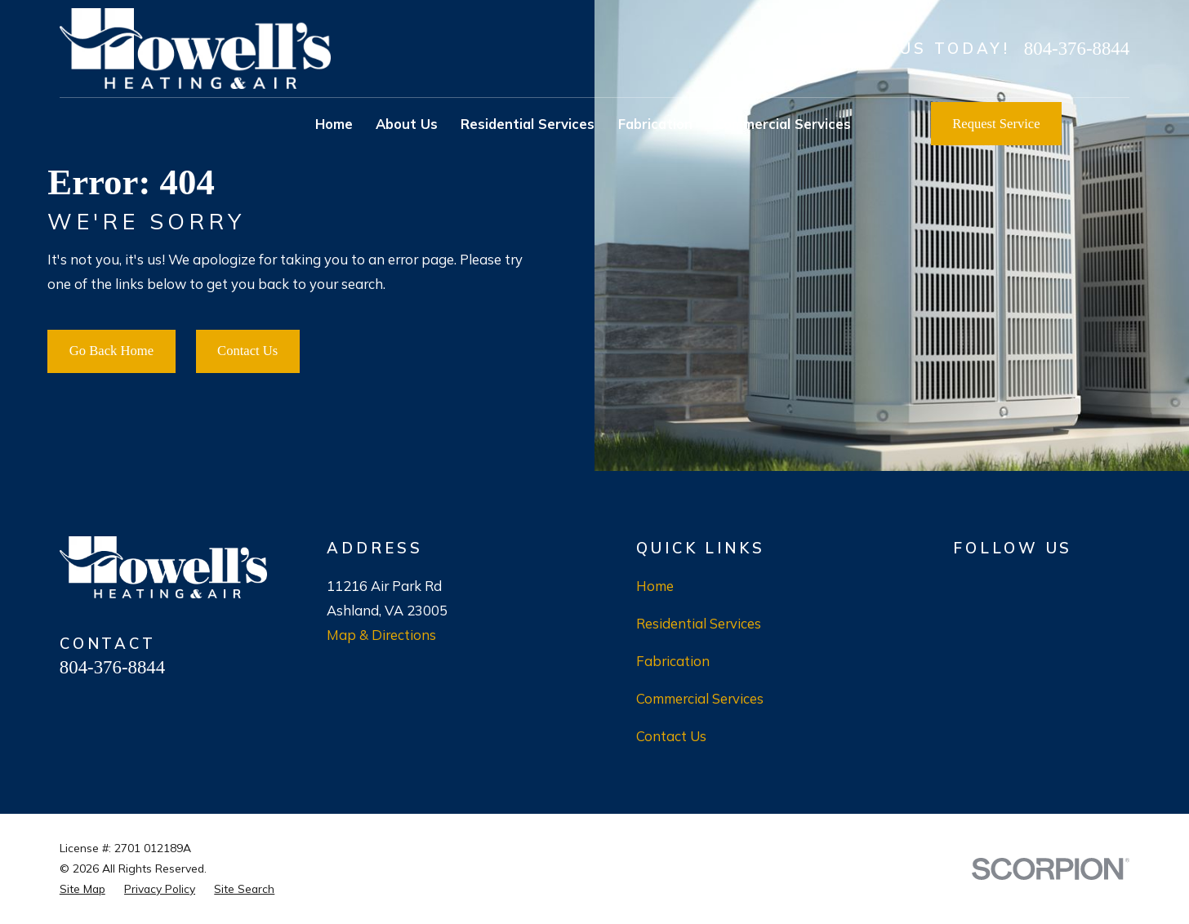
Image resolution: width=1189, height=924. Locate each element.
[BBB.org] (1001, 583)
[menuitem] (82, 889)
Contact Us (247, 350)
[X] (1080, 583)
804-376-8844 (1076, 48)
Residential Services (698, 623)
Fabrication (673, 660)
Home (655, 585)
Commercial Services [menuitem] (783, 123)
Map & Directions (381, 634)
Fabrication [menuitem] (655, 123)
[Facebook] (1041, 583)
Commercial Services (700, 698)
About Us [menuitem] (407, 123)
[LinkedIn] (1120, 583)
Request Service (996, 123)
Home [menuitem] (334, 123)
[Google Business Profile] (962, 583)
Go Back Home (111, 350)
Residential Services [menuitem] (527, 123)
